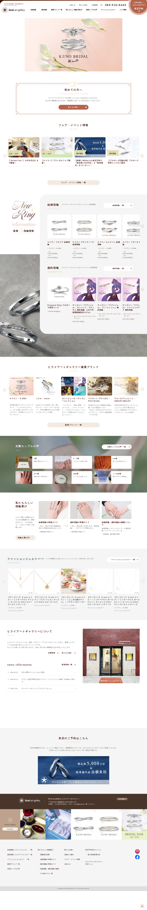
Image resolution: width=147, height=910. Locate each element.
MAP (122, 799)
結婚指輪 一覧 (118, 205)
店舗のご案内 (69, 854)
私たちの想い (83, 5)
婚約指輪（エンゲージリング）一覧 (19, 854)
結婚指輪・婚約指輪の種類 (49, 869)
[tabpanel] (73, 44)
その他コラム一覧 (46, 873)
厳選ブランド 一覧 (73, 425)
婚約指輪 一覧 (118, 268)
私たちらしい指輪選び (45, 850)
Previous (5, 156)
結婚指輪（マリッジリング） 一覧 (19, 850)
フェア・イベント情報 (72, 859)
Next (141, 156)
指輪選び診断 (45, 854)
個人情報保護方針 (94, 854)
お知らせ (72, 5)
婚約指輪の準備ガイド (48, 864)
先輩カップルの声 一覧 (116, 447)
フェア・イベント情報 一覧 (73, 182)
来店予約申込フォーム (93, 850)
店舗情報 (95, 5)
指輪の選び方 (24, 538)
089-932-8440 (115, 5)
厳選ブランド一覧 (13, 864)
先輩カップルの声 (13, 869)
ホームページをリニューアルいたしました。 (37, 688)
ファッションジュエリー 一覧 (123, 559)
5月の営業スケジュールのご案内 (33, 672)
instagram (10, 829)
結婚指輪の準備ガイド (48, 859)
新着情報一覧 (67, 664)
